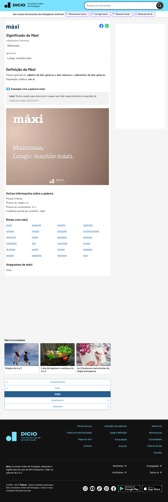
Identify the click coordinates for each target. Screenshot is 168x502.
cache (35, 249)
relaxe (35, 237)
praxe (9, 225)
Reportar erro (85, 439)
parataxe (62, 237)
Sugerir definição (118, 432)
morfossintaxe (91, 231)
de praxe (10, 249)
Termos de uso (84, 426)
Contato (88, 446)
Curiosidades (155, 439)
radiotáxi (88, 225)
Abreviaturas (155, 432)
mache (35, 231)
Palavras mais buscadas (79, 432)
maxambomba (35, 382)
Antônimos (118, 472)
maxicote (81, 406)
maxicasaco (80, 400)
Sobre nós (157, 426)
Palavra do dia (154, 446)
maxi (33, 388)
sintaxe (10, 231)
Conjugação (153, 466)
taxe (85, 255)
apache (10, 255)
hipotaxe (62, 255)
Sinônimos (118, 466)
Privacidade (121, 439)
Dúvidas (158, 452)
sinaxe (86, 243)
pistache (62, 231)
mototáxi (62, 243)
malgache (11, 243)
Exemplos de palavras (116, 426)
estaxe (61, 249)
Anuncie (123, 446)
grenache (11, 237)
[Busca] (159, 5)
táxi (34, 243)
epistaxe (87, 237)
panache (36, 225)
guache (61, 225)
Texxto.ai (154, 472)
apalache (37, 255)
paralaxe (87, 249)
